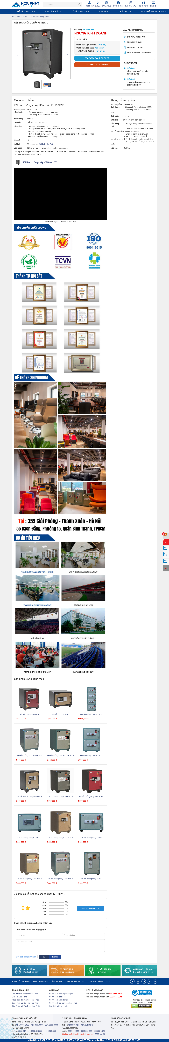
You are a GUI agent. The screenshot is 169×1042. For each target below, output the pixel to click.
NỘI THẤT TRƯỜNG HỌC (134, 11)
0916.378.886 (50, 1031)
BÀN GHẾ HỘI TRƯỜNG (90, 11)
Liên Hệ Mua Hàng (19, 997)
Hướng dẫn (118, 4)
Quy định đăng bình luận (26, 957)
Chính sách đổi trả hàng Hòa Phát (63, 1003)
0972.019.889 (36, 1031)
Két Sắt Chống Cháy (40, 17)
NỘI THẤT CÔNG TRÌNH (111, 11)
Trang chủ (16, 17)
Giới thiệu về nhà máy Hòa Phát (25, 994)
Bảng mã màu (131, 4)
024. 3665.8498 (115, 994)
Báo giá (93, 982)
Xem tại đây (101, 45)
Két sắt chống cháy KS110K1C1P (60, 756)
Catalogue (106, 4)
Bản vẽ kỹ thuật (104, 982)
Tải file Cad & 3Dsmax (97, 65)
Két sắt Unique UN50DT (29, 715)
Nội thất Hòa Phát (46, 144)
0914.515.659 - (74, 1031)
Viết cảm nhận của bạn (90, 909)
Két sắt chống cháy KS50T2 (91, 756)
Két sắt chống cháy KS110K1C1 (60, 879)
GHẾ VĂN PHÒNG (20, 11)
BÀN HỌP (64, 11)
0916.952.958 (86, 1031)
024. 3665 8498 (22, 1025)
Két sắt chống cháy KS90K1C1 (29, 756)
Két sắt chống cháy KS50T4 (91, 715)
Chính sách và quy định (75, 982)
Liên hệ (153, 4)
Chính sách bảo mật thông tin (61, 994)
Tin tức (35, 982)
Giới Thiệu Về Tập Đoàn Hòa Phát (26, 1006)
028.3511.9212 (87, 1025)
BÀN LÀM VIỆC (36, 11)
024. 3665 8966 (37, 1025)
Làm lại (55, 957)
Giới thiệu (89, 4)
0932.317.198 (24, 1031)
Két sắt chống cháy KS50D (91, 879)
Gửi (44, 957)
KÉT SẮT (74, 11)
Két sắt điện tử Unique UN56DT (29, 797)
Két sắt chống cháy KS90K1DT (91, 797)
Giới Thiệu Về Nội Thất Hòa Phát (25, 1003)
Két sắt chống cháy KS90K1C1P (60, 797)
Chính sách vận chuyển (58, 1000)
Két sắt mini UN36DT (60, 715)
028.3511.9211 (116, 997)
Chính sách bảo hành (58, 997)
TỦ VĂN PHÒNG (51, 11)
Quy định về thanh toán (58, 1006)
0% (66, 902)
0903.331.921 (99, 1031)
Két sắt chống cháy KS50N (91, 838)
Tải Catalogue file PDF (97, 58)
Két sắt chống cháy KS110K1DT (60, 838)
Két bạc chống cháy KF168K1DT (40, 162)
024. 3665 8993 (51, 1025)
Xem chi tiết (100, 51)
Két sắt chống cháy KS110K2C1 (29, 879)
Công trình (144, 4)
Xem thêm (151, 11)
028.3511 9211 (74, 1025)
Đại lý (98, 4)
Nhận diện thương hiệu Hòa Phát (25, 1000)
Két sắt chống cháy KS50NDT (29, 838)
